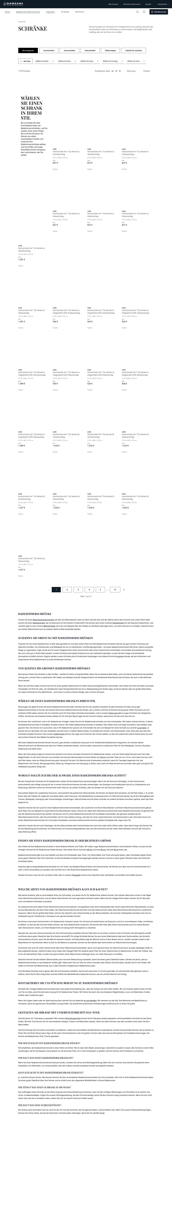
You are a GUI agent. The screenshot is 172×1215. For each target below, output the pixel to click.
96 (120, 71)
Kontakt (148, 4)
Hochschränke (48, 50)
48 (116, 71)
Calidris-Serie (59, 734)
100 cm (89, 849)
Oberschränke (90, 50)
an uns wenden (90, 1000)
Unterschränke (69, 50)
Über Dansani (113, 4)
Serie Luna (113, 713)
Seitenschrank (39, 623)
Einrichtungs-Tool (73, 1018)
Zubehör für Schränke (133, 50)
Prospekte (65, 12)
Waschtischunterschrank (43, 620)
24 (112, 71)
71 (115, 589)
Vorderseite (22, 22)
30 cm (102, 757)
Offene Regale (110, 50)
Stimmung (131, 71)
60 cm (102, 849)
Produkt (146, 71)
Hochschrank (118, 623)
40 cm (116, 849)
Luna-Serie (141, 728)
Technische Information (131, 4)
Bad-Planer (79, 12)
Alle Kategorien (28, 50)
